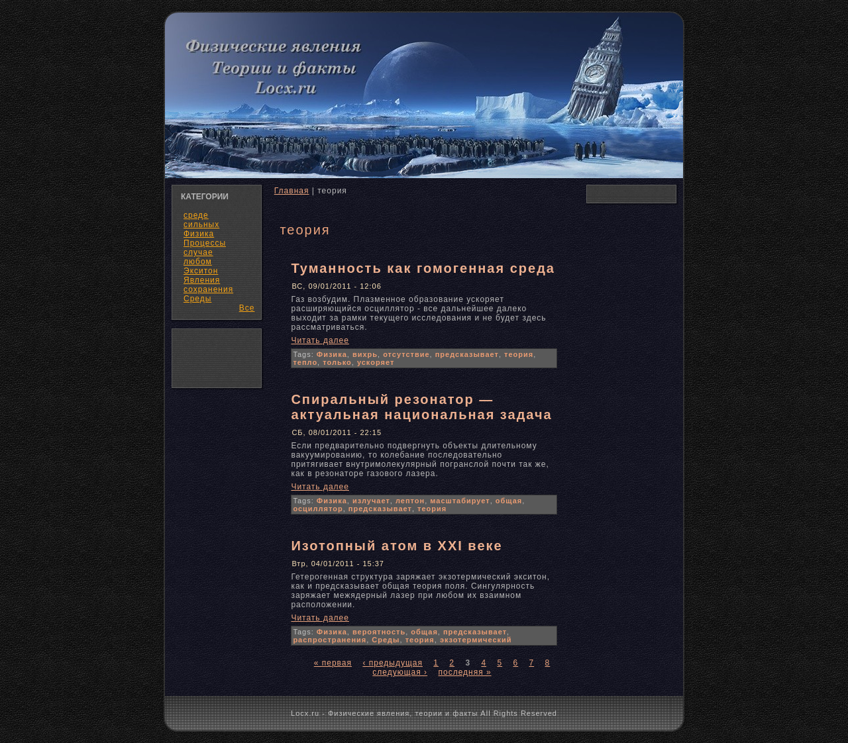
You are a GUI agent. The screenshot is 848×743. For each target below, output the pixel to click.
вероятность (378, 632)
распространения (329, 640)
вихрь (365, 354)
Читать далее (320, 340)
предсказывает (467, 354)
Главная (291, 190)
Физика (332, 354)
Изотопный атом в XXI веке (396, 545)
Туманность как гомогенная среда (423, 268)
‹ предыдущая (392, 663)
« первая (333, 663)
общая (509, 501)
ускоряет (375, 362)
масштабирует (460, 501)
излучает (371, 501)
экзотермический (476, 640)
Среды (197, 298)
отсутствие (406, 354)
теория (518, 354)
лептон (410, 501)
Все (247, 308)
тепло (305, 362)
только (337, 362)
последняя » (464, 672)
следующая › (399, 672)
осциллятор (318, 509)
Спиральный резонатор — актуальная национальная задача (421, 407)
